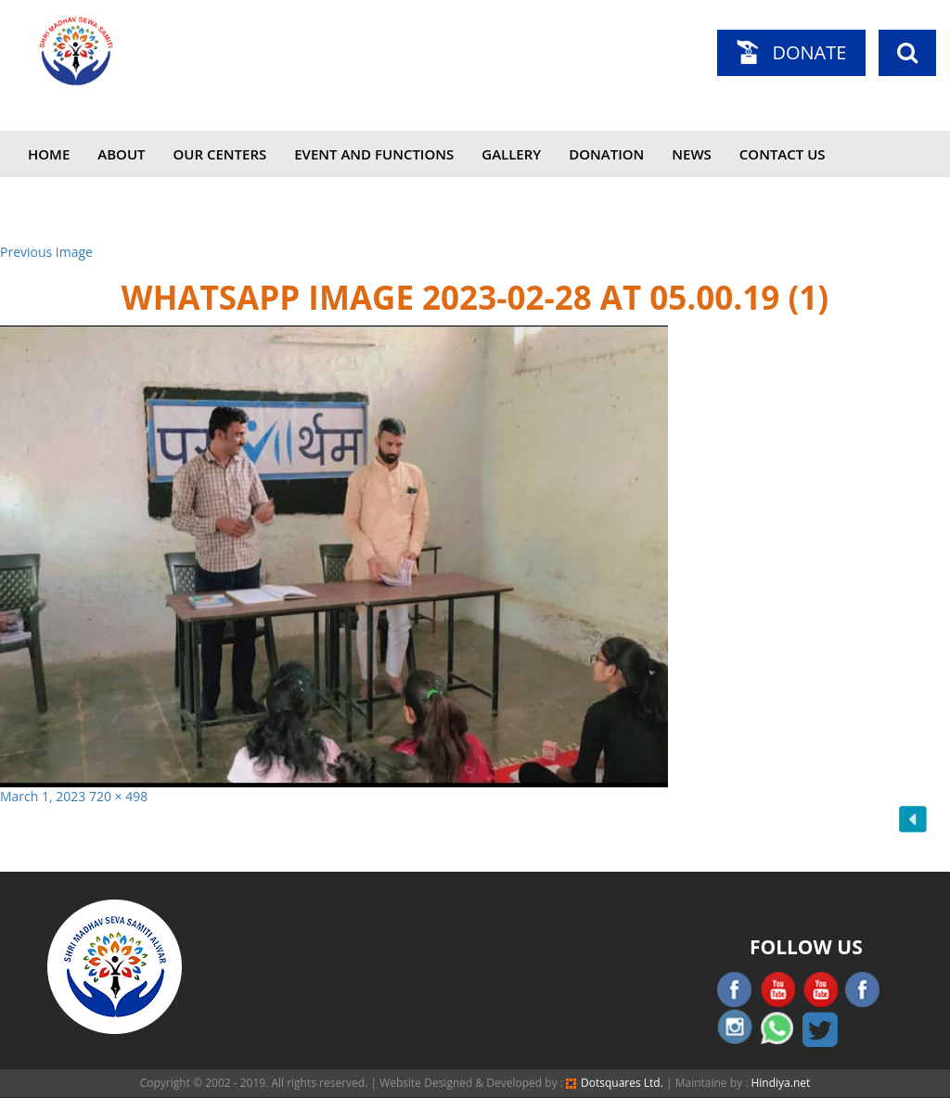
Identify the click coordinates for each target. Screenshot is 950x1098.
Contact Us (782, 154)
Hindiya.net (780, 1083)
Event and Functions (374, 154)
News (692, 154)
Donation (606, 154)
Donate (809, 52)
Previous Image (46, 252)
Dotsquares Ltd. (614, 1083)
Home (49, 154)
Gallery (511, 154)
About (121, 154)
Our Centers (220, 154)
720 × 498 (118, 796)
